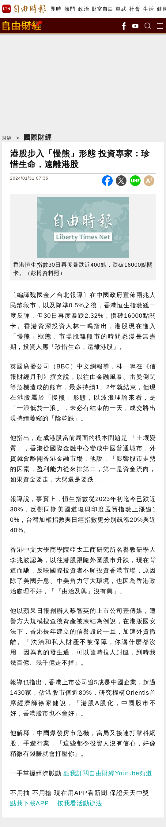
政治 (83, 9)
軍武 (120, 9)
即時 (56, 9)
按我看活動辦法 (79, 803)
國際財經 (38, 137)
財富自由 (102, 9)
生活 (148, 9)
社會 (134, 9)
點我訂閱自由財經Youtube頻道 (107, 773)
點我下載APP (29, 803)
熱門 (69, 9)
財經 (7, 138)
